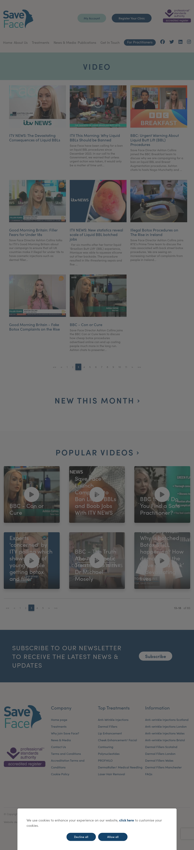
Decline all (81, 837)
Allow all (113, 837)
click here (126, 820)
